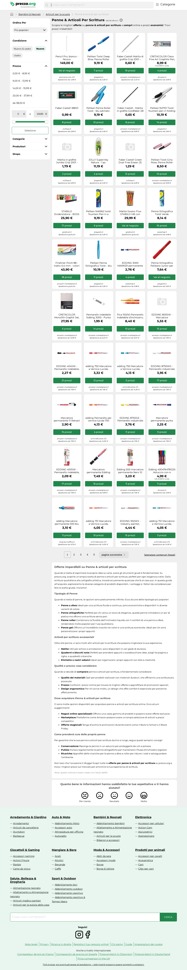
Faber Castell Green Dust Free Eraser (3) (130, 161)
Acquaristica (145, 860)
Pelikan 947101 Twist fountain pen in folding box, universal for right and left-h (161, 109)
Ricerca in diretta (61, 944)
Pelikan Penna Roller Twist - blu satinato (98, 109)
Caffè (58, 868)
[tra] (18, 114)
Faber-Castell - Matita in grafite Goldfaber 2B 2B (130, 109)
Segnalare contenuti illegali (159, 554)
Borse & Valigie (105, 868)
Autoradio (60, 835)
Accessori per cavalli (150, 856)
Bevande (60, 864)
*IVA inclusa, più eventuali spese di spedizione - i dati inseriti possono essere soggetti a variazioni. (93, 964)
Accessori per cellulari (151, 823)
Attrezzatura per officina (69, 831)
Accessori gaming (23, 856)
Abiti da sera (104, 856)
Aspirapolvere (146, 835)
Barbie (17, 864)
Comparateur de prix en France (35, 954)
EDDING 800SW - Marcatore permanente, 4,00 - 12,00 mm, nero (162, 316)
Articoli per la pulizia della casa (31, 904)
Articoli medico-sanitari (27, 900)
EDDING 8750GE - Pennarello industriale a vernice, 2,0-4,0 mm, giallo (130, 419)
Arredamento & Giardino (28, 817)
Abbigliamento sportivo (69, 893)
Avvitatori (19, 831)
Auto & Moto (61, 817)
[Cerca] (46, 5)
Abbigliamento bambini (111, 823)
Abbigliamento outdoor (69, 888)
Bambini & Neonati (29, 14)
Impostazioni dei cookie (148, 944)
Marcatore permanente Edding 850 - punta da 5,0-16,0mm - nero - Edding (98, 471)
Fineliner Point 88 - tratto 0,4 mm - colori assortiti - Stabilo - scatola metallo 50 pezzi (67, 264)
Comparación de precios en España (76, 954)
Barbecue (18, 835)
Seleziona (30, 130)
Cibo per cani (146, 868)
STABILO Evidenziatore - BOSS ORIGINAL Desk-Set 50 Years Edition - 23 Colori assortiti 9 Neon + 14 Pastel (66, 213)
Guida (128, 944)
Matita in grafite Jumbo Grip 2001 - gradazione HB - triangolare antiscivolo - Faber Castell (66, 161)
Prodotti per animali (150, 850)
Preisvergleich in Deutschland (152, 954)
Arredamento (21, 823)
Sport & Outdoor (64, 878)
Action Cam (145, 827)
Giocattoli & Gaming (25, 850)
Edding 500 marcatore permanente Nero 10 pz (130, 471)
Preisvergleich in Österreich (116, 954)
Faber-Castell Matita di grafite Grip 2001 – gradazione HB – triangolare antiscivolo (130, 58)
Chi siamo (117, 944)
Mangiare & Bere (64, 850)
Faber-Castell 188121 (66, 108)
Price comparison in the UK (94, 958)
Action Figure (21, 860)
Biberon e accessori (108, 840)
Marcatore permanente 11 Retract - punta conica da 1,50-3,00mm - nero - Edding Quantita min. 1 (66, 419)
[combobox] (101, 5)
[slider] (14, 121)
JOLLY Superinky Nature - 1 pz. (98, 161)
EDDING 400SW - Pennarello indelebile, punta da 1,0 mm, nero (67, 471)
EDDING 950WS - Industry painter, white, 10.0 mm (130, 522)
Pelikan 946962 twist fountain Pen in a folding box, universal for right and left (98, 213)
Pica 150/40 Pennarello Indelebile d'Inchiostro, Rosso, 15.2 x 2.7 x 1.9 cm (130, 316)
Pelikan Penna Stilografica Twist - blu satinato (98, 264)
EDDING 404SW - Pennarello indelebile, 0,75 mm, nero (66, 368)
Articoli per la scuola (58, 14)
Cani (140, 864)
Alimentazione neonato (27, 888)
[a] (40, 114)
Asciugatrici (145, 831)
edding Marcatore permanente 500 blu (67, 522)
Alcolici (59, 860)
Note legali (31, 944)
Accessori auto (63, 827)
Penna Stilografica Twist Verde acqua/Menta (162, 213)
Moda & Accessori (107, 850)
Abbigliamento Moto (67, 823)
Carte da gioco (21, 868)
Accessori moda (106, 860)
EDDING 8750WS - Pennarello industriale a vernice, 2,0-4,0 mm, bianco (162, 368)
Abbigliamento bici (66, 884)
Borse (100, 864)
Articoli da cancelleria (26, 827)
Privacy (44, 944)
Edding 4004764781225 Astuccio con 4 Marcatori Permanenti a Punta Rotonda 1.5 (161, 471)
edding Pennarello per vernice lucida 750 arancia (98, 419)
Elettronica (143, 817)
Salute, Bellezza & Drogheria (23, 880)
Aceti (58, 856)
